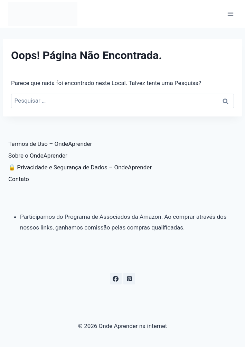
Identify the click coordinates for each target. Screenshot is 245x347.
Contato (18, 179)
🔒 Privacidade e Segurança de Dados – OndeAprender (80, 167)
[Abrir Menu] (230, 13)
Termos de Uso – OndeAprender (50, 143)
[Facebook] (116, 278)
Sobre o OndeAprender (37, 155)
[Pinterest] (129, 278)
